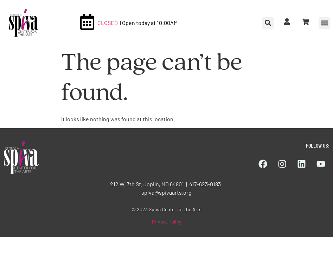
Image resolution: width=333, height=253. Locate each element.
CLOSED (107, 22)
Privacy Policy (166, 222)
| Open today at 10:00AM (149, 22)
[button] (324, 23)
